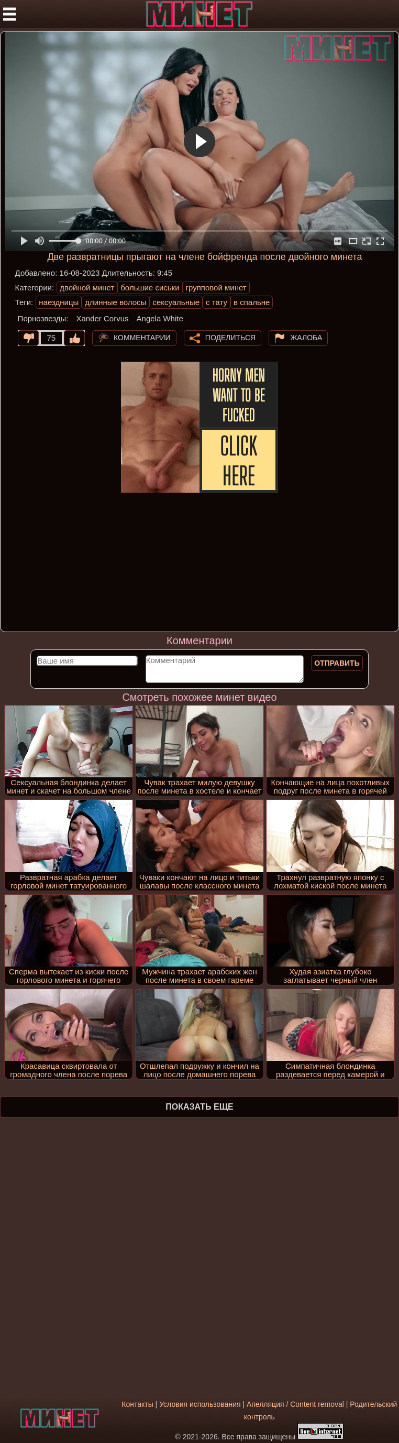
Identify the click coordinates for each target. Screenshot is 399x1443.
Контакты (137, 1404)
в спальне (252, 302)
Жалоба (306, 337)
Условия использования (199, 1404)
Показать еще (199, 1106)
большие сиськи (149, 287)
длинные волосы (115, 302)
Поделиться (230, 337)
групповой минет (216, 287)
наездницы (59, 302)
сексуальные (175, 302)
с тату (216, 302)
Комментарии (142, 337)
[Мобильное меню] (9, 14)
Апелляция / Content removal (295, 1404)
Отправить (337, 663)
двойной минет (87, 287)
